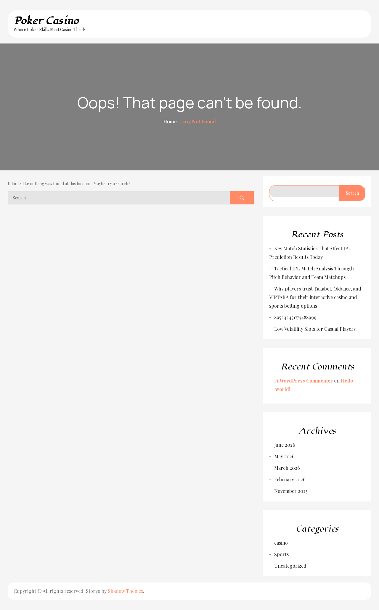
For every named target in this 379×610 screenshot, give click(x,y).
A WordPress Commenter (304, 380)
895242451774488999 (295, 317)
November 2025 (291, 491)
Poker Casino (46, 20)
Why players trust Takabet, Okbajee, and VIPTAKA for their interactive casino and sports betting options (315, 297)
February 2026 (290, 479)
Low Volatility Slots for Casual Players (315, 329)
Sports (281, 554)
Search (352, 193)
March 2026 (287, 468)
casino (281, 543)
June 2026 (284, 445)
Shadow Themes (125, 591)
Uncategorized (290, 566)
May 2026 (284, 456)
